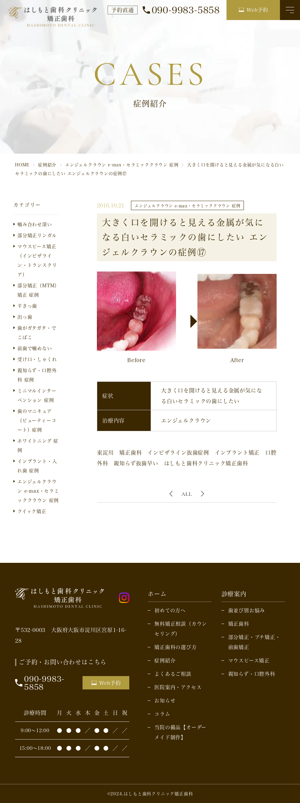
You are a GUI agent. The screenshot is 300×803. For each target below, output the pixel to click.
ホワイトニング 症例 (37, 445)
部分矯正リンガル (36, 235)
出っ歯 (24, 317)
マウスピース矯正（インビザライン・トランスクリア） (37, 260)
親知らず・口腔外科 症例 (36, 374)
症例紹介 (164, 660)
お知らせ (164, 700)
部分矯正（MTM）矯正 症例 (38, 290)
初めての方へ (170, 610)
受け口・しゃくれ (37, 359)
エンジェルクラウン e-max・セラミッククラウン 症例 (38, 491)
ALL (186, 494)
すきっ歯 (27, 306)
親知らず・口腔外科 (251, 674)
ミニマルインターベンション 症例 (36, 395)
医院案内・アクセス (177, 687)
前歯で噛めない (34, 348)
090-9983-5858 (186, 10)
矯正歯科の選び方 (175, 647)
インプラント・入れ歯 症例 (37, 465)
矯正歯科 (238, 624)
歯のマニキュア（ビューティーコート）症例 (36, 420)
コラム (162, 714)
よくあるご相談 (172, 674)
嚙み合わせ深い (34, 224)
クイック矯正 (31, 511)
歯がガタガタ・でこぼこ (36, 332)
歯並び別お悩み (246, 610)
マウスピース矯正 (249, 660)
